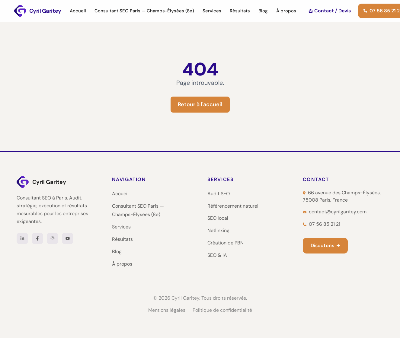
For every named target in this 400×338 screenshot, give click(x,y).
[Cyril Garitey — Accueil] (57, 182)
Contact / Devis (330, 11)
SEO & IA (217, 255)
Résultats (240, 11)
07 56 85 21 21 (321, 224)
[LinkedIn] (22, 238)
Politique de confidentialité (222, 310)
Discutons (325, 245)
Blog (263, 11)
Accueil (78, 11)
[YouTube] (67, 238)
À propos (286, 11)
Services (212, 11)
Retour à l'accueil (200, 104)
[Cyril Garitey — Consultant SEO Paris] (37, 11)
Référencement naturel (232, 206)
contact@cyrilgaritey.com (334, 212)
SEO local (217, 218)
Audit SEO (218, 193)
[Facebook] (37, 238)
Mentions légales (166, 310)
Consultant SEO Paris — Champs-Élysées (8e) (144, 11)
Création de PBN (225, 243)
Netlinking (218, 230)
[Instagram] (52, 238)
